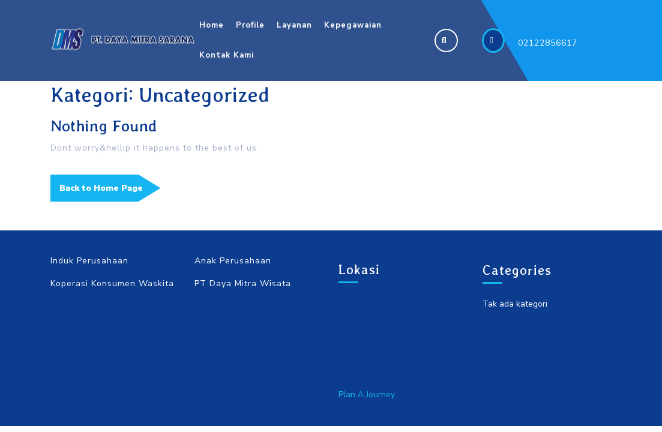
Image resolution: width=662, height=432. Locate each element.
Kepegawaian (353, 25)
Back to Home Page (110, 191)
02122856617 (547, 43)
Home (211, 25)
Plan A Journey (367, 394)
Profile (250, 25)
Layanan (294, 25)
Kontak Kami (226, 55)
